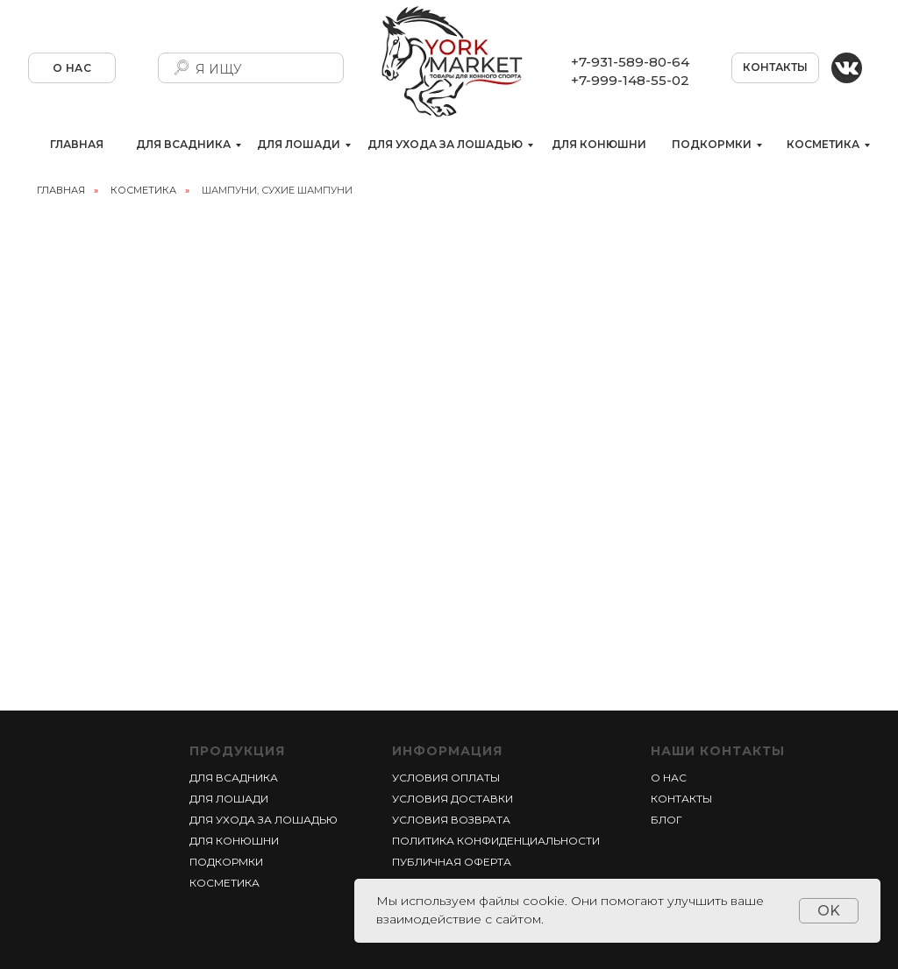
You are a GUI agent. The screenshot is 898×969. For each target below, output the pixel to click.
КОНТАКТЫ (775, 67)
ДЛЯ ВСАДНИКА (183, 144)
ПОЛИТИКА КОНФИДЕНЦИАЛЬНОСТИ (496, 840)
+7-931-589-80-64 (630, 61)
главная (61, 190)
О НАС (72, 67)
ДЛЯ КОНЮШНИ (599, 144)
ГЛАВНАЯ (76, 144)
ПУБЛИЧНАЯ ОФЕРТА (451, 861)
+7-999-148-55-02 (630, 80)
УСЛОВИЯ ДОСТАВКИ (452, 798)
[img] (846, 68)
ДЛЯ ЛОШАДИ (298, 144)
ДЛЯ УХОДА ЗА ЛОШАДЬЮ (445, 144)
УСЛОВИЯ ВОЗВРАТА (451, 819)
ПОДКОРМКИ (712, 144)
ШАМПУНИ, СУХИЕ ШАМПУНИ (277, 190)
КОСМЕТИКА (823, 144)
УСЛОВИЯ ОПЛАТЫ (446, 777)
